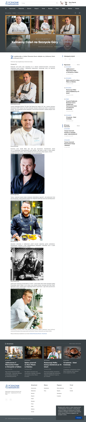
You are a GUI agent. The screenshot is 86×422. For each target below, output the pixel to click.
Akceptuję (79, 417)
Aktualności (68, 78)
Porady (67, 99)
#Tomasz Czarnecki (70, 46)
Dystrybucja (59, 393)
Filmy (45, 390)
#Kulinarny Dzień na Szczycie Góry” (45, 46)
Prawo (57, 8)
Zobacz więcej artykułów (75, 343)
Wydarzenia (21, 8)
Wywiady (50, 8)
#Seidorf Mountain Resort (59, 46)
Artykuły (14, 13)
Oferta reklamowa (60, 388)
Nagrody (58, 390)
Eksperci (37, 8)
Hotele (43, 8)
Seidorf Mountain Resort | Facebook (38, 333)
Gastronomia (12, 8)
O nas (71, 388)
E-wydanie (59, 396)
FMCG (63, 8)
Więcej (78, 64)
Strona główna (8, 13)
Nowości (29, 8)
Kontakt (77, 8)
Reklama (70, 8)
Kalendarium (46, 388)
